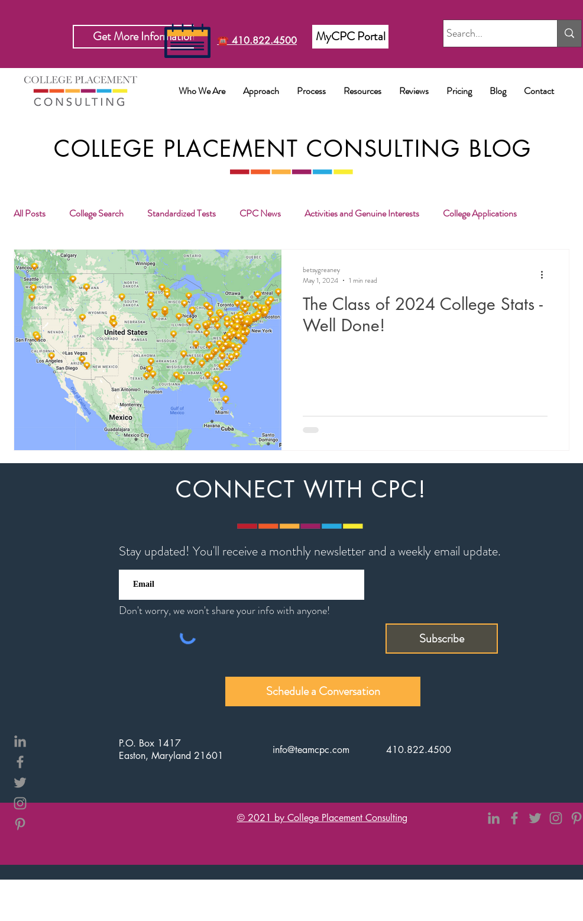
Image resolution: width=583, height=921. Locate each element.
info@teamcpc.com (311, 750)
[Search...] (489, 33)
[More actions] (546, 275)
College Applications (480, 213)
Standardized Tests (181, 213)
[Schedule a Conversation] (322, 691)
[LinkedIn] (20, 741)
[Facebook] (20, 762)
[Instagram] (20, 803)
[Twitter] (20, 782)
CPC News (260, 213)
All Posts (30, 213)
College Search (96, 213)
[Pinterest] (20, 824)
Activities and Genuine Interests (362, 213)
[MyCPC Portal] (350, 37)
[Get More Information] (144, 37)
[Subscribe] (442, 638)
